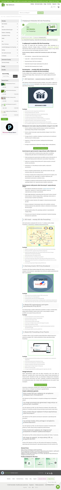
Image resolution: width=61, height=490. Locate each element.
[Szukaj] (28, 12)
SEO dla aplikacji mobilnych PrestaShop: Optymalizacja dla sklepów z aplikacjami (40, 451)
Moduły (32, 4)
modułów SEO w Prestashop (28, 84)
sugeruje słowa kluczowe (48, 188)
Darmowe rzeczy (20, 478)
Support (35, 478)
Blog (59, 4)
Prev (26, 463)
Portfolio (49, 4)
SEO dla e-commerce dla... (11, 97)
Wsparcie (54, 4)
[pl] (55, 7)
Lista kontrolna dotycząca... (11, 90)
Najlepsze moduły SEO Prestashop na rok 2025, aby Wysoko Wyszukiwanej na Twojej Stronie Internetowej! (39, 454)
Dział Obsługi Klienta (49, 484)
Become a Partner (42, 478)
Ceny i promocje (10, 44)
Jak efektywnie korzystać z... (11, 104)
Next (55, 463)
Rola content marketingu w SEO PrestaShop (31, 449)
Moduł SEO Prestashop (29, 39)
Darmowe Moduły (10, 62)
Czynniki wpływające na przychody (10, 47)
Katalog (10, 50)
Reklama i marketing (10, 32)
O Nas (14, 478)
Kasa (10, 27)
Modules (9, 478)
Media (10, 38)
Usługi (45, 4)
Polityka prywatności (39, 484)
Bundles (4, 69)
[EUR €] (51, 7)
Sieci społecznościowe (10, 53)
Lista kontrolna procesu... (11, 83)
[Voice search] (42, 12)
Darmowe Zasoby (39, 4)
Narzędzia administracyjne (10, 29)
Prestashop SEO (42, 37)
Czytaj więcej (16, 87)
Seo (10, 41)
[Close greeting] (58, 482)
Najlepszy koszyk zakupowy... (11, 111)
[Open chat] (58, 487)
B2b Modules (10, 24)
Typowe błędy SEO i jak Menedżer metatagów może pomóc (35, 452)
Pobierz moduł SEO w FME (40, 384)
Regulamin (31, 484)
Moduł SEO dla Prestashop (40, 39)
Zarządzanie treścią (10, 35)
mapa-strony (50, 478)
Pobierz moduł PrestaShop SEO (40, 148)
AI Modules (10, 56)
